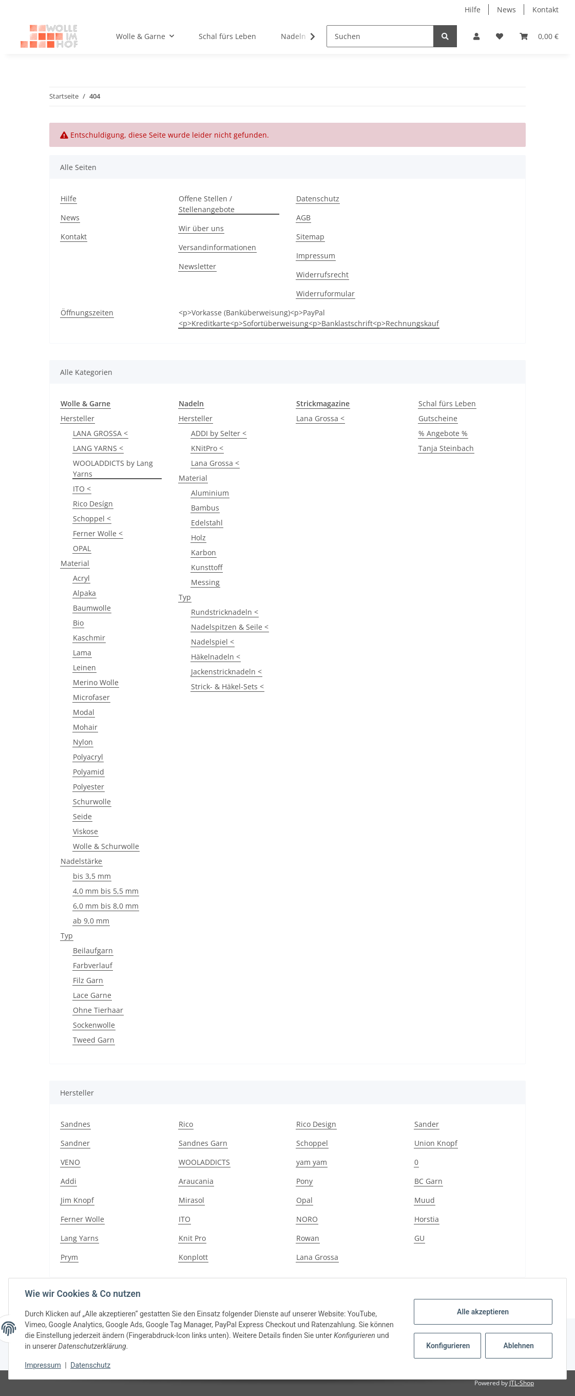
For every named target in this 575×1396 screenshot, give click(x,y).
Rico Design (316, 1124)
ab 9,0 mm (91, 921)
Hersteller (77, 418)
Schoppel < (92, 518)
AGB (303, 217)
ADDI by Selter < (218, 433)
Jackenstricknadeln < (226, 671)
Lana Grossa (317, 1257)
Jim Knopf (77, 1200)
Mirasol (191, 1200)
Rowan (307, 1238)
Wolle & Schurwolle (106, 846)
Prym (69, 1257)
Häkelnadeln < (215, 657)
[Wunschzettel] (499, 36)
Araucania (196, 1181)
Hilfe (473, 9)
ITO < (82, 489)
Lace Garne (92, 995)
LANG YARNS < (98, 448)
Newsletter (197, 266)
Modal (83, 712)
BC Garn (428, 1181)
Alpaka (84, 593)
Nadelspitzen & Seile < (230, 627)
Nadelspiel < (212, 642)
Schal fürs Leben (447, 403)
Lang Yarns (80, 1238)
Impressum (315, 255)
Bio (78, 623)
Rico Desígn (93, 503)
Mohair (85, 727)
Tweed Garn (93, 1040)
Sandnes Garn (203, 1143)
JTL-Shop (521, 1383)
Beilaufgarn (93, 950)
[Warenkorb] (539, 36)
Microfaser (91, 697)
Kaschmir (89, 638)
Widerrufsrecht (322, 274)
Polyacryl (88, 757)
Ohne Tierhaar (98, 1010)
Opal (304, 1200)
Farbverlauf (92, 965)
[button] (476, 36)
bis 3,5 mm (92, 876)
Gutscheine (437, 418)
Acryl (81, 578)
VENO (70, 1162)
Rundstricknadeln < (224, 612)
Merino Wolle (96, 682)
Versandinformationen (217, 247)
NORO (307, 1219)
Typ (67, 935)
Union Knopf (435, 1143)
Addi (68, 1181)
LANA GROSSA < (100, 433)
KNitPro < (207, 448)
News (506, 9)
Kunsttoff (206, 567)
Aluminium (210, 493)
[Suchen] (380, 36)
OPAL (82, 548)
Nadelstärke (81, 861)
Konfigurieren (448, 1346)
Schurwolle (92, 801)
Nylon (83, 742)
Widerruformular (325, 293)
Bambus (205, 508)
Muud (424, 1200)
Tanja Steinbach (446, 448)
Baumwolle (92, 608)
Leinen (84, 667)
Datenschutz (317, 198)
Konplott (193, 1257)
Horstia (426, 1219)
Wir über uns (201, 228)
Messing (205, 582)
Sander (426, 1124)
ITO (184, 1219)
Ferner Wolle (82, 1219)
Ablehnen (518, 1346)
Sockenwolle (94, 1025)
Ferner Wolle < (98, 533)
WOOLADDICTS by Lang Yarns (113, 468)
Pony (304, 1181)
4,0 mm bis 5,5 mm (106, 891)
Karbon (203, 552)
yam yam (311, 1162)
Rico (186, 1124)
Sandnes (75, 1124)
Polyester (88, 786)
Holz (198, 537)
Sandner (75, 1143)
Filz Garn (88, 980)
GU (419, 1238)
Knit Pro (192, 1238)
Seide (82, 816)
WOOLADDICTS (204, 1162)
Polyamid (88, 772)
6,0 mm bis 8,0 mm (106, 906)
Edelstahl (207, 522)
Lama (82, 652)
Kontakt (545, 9)
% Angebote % (443, 433)
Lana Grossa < (215, 463)
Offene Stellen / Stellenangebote (207, 204)
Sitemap (310, 236)
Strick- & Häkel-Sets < (227, 686)
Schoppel (312, 1143)
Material (75, 563)
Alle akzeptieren (482, 1312)
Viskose (85, 831)
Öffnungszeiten (87, 312)
